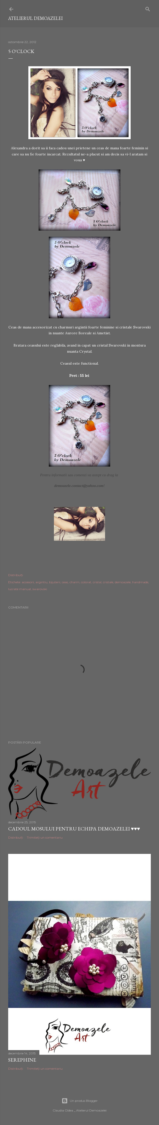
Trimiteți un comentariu (45, 837)
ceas (65, 582)
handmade (140, 582)
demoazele (123, 582)
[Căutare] (148, 8)
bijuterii (54, 582)
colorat (86, 582)
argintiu (42, 582)
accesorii (28, 582)
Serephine (22, 1059)
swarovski (39, 589)
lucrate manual (19, 589)
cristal (97, 582)
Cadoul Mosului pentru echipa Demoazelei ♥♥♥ (74, 828)
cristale (108, 582)
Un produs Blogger (80, 1101)
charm (75, 582)
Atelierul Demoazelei (35, 18)
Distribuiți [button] (15, 575)
